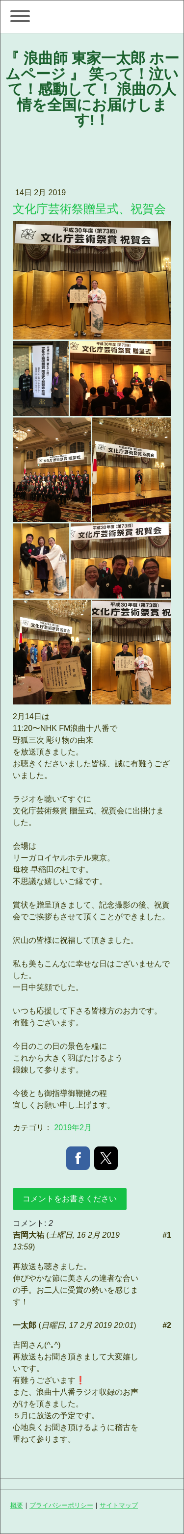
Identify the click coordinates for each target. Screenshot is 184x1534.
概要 (16, 1505)
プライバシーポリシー (61, 1505)
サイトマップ (119, 1505)
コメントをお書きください (70, 1199)
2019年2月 (73, 1127)
